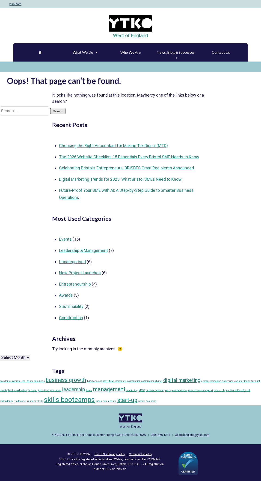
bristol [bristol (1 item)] (30, 381)
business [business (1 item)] (39, 381)
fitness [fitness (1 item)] (246, 381)
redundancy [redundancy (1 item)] (6, 401)
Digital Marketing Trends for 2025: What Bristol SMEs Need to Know (120, 179)
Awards (66, 295)
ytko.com (15, 4)
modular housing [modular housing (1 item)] (155, 390)
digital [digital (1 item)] (158, 381)
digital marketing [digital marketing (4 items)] (181, 380)
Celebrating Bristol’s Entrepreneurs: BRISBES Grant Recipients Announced (126, 167)
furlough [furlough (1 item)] (256, 381)
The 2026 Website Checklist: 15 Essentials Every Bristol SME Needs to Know (129, 156)
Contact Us (221, 52)
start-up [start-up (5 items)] (127, 400)
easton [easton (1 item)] (205, 381)
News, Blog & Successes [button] (176, 53)
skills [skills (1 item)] (40, 401)
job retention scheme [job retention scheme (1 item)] (49, 390)
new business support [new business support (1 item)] (200, 390)
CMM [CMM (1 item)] (110, 381)
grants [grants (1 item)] (3, 390)
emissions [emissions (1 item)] (215, 381)
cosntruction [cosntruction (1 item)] (147, 381)
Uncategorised (72, 261)
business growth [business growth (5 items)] (66, 380)
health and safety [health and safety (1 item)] (17, 390)
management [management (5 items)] (109, 389)
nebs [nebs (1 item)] (168, 390)
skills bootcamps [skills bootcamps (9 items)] (69, 400)
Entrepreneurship (75, 284)
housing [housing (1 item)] (32, 390)
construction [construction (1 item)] (133, 381)
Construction (71, 317)
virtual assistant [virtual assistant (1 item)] (147, 401)
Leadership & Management (83, 250)
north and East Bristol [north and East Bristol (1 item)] (238, 390)
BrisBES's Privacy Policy (110, 454)
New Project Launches (80, 272)
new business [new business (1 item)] (179, 390)
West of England (130, 35)
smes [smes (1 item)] (99, 401)
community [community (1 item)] (120, 381)
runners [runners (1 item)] (31, 401)
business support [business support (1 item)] (97, 381)
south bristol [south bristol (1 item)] (109, 401)
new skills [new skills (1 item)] (219, 390)
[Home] (40, 52)
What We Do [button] (85, 52)
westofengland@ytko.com (192, 435)
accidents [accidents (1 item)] (5, 381)
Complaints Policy (140, 454)
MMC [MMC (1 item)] (142, 390)
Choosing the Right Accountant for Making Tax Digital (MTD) (113, 145)
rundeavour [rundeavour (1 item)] (20, 401)
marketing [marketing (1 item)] (132, 390)
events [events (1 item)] (238, 381)
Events (65, 239)
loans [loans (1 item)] (89, 390)
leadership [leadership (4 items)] (73, 389)
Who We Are (130, 52)
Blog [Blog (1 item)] (23, 381)
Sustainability (71, 306)
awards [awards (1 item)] (16, 381)
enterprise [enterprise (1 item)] (228, 381)
